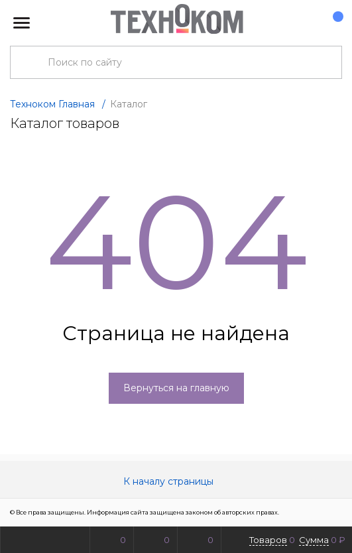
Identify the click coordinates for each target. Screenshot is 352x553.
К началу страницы (176, 481)
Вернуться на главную (176, 388)
